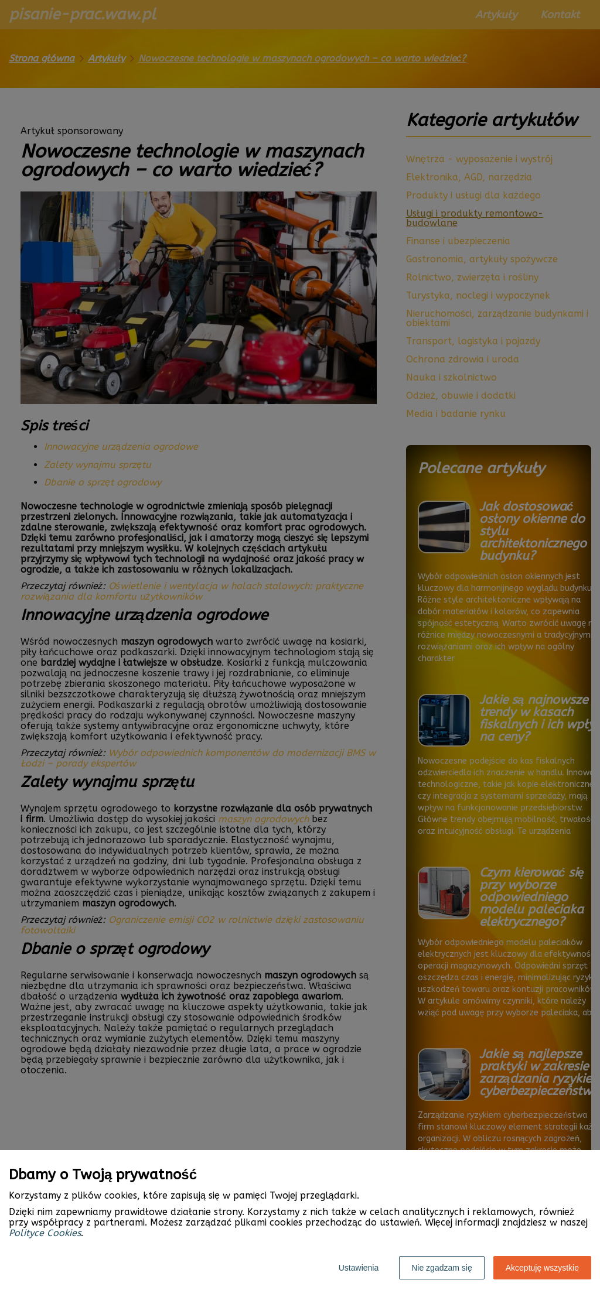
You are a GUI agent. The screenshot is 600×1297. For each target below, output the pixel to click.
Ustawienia (359, 1267)
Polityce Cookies (45, 1232)
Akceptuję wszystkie (542, 1267)
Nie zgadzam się (441, 1267)
